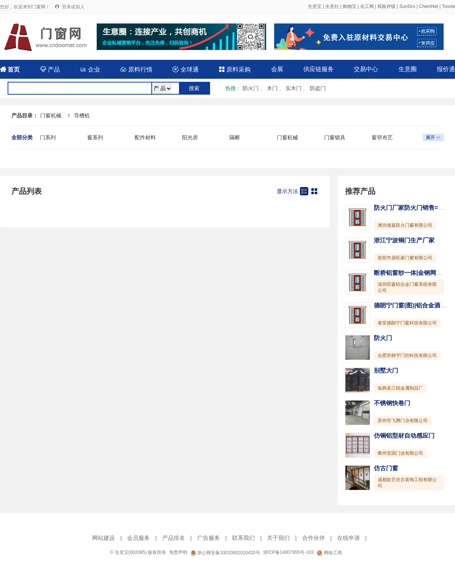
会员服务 (138, 538)
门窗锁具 (334, 137)
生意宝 (315, 6)
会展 (277, 69)
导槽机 (82, 115)
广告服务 (208, 538)
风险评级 (386, 6)
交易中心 (366, 69)
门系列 (48, 137)
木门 (272, 88)
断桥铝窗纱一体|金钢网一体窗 (414, 273)
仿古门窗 (386, 468)
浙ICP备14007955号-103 (288, 552)
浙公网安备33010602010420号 (225, 552)
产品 (50, 69)
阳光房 (190, 137)
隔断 (234, 137)
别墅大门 (386, 370)
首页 (10, 69)
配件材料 (145, 137)
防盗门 (318, 88)
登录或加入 (73, 6)
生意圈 (408, 69)
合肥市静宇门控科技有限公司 (407, 355)
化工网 (367, 6)
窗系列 (95, 137)
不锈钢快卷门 (392, 403)
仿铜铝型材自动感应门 (404, 435)
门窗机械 (50, 115)
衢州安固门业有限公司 (400, 453)
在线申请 (348, 538)
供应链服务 (318, 69)
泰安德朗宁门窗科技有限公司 (407, 323)
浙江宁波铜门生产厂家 (404, 240)
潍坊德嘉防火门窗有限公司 (405, 225)
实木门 (293, 88)
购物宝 (349, 6)
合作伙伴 (313, 538)
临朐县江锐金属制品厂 (400, 388)
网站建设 (103, 538)
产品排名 (173, 538)
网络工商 (329, 552)
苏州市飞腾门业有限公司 (403, 420)
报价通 (446, 69)
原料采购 (235, 69)
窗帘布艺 (382, 137)
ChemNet (428, 6)
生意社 (332, 6)
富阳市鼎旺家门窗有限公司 (405, 257)
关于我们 (278, 538)
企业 (90, 69)
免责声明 (178, 552)
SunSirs (407, 6)
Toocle (448, 6)
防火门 (251, 88)
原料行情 (136, 69)
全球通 (185, 69)
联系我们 (243, 538)
